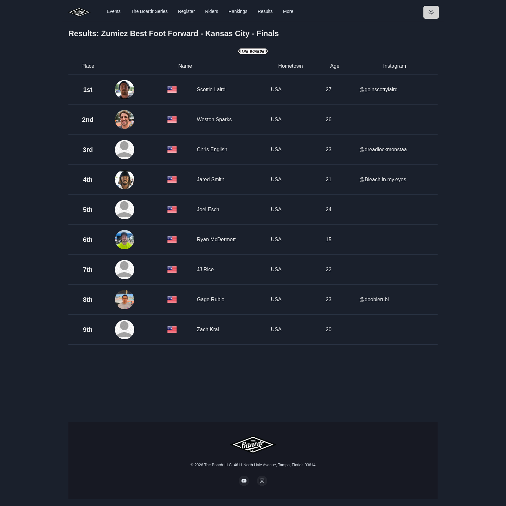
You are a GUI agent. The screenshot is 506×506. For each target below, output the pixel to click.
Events (114, 11)
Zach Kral (208, 329)
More (288, 11)
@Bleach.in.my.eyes (382, 179)
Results (265, 11)
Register (186, 11)
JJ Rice (205, 269)
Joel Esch (208, 209)
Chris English (212, 149)
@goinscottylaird (378, 89)
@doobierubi (374, 299)
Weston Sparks (214, 119)
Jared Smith (210, 179)
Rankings (237, 11)
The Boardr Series (149, 11)
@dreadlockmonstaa (383, 149)
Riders (211, 11)
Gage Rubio (210, 299)
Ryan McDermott (216, 239)
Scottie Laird (211, 89)
